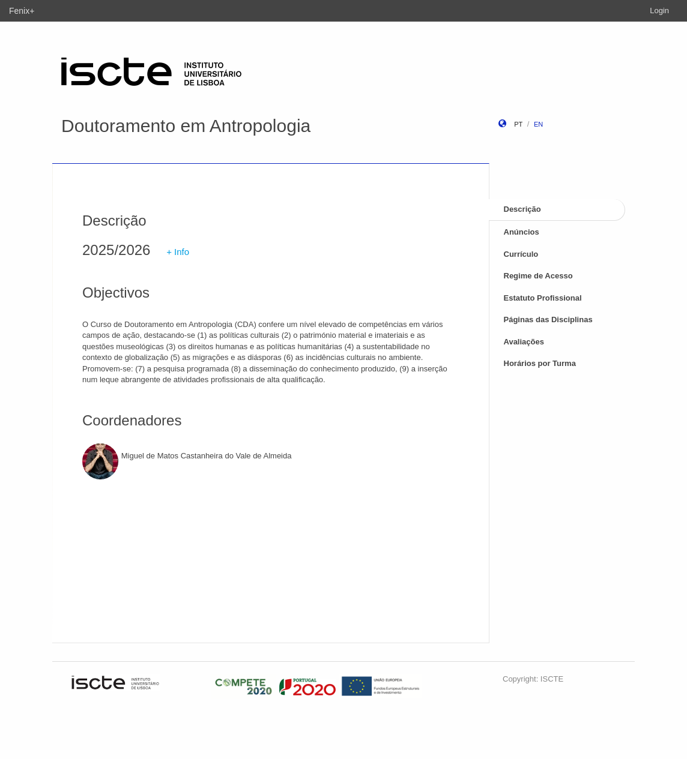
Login (659, 10)
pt (518, 124)
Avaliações (524, 341)
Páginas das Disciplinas (548, 319)
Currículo (521, 254)
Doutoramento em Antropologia (185, 126)
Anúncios (521, 231)
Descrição (522, 209)
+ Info (177, 252)
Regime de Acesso (538, 275)
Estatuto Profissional (543, 297)
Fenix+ (21, 11)
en (538, 124)
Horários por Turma (540, 363)
